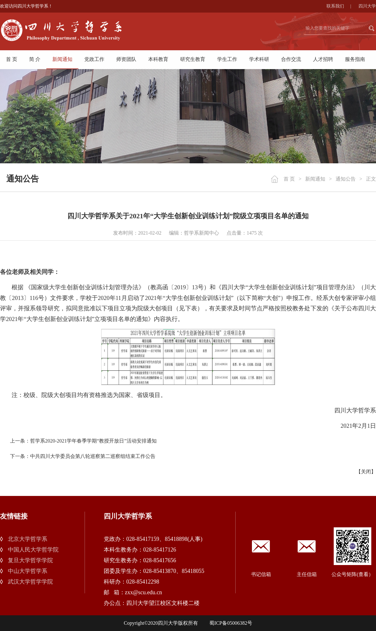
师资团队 (126, 59)
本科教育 (158, 59)
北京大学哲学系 (27, 539)
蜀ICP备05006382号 (230, 623)
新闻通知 (62, 59)
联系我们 (342, 6)
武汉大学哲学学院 (30, 582)
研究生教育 (192, 59)
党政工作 (94, 59)
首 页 (11, 59)
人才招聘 (323, 59)
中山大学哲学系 (27, 571)
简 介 (34, 59)
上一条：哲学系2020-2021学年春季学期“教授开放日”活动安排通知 (83, 440)
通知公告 (346, 179)
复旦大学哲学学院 (30, 560)
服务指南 (355, 59)
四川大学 (367, 6)
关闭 (366, 471)
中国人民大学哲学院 (33, 550)
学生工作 (227, 59)
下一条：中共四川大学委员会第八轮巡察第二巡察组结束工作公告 (82, 456)
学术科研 (259, 59)
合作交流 (291, 59)
